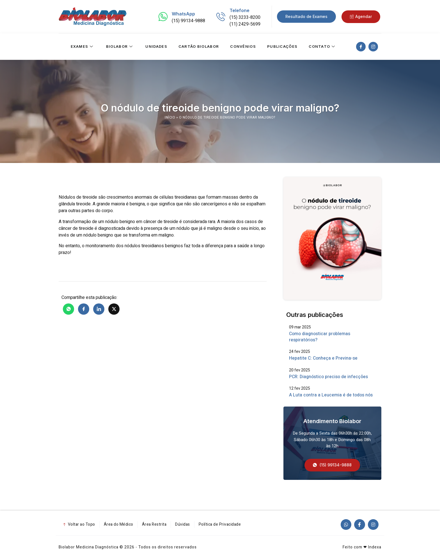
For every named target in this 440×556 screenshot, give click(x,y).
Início (170, 117)
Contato (322, 46)
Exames (82, 46)
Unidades (156, 46)
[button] (332, 465)
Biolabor (120, 46)
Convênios (243, 46)
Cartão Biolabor (198, 46)
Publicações (282, 46)
